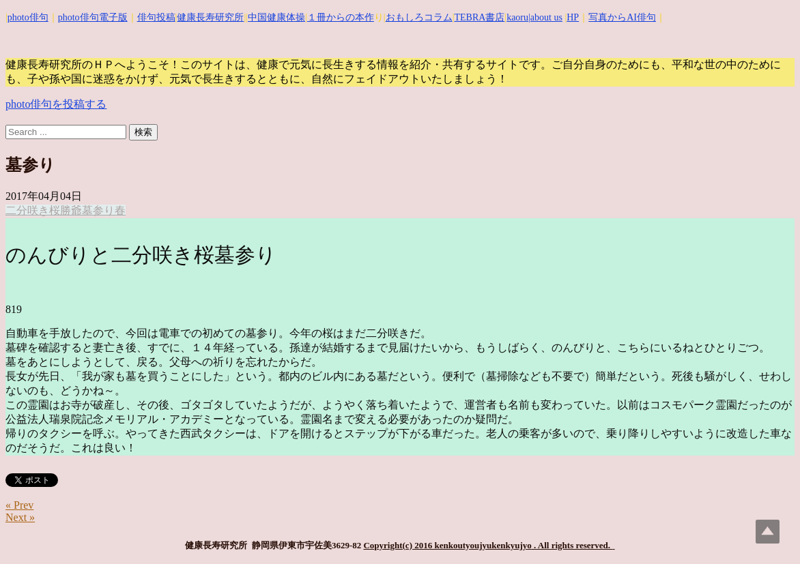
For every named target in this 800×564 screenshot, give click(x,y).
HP (573, 17)
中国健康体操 (276, 17)
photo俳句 (28, 17)
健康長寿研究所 (210, 17)
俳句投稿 (156, 17)
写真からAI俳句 (622, 17)
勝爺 (71, 210)
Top (768, 532)
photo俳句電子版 (93, 17)
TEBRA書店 (479, 17)
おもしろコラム (419, 17)
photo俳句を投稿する (55, 104)
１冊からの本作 (340, 17)
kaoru (517, 17)
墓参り (98, 210)
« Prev (19, 505)
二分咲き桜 (32, 210)
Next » (20, 517)
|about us (545, 17)
